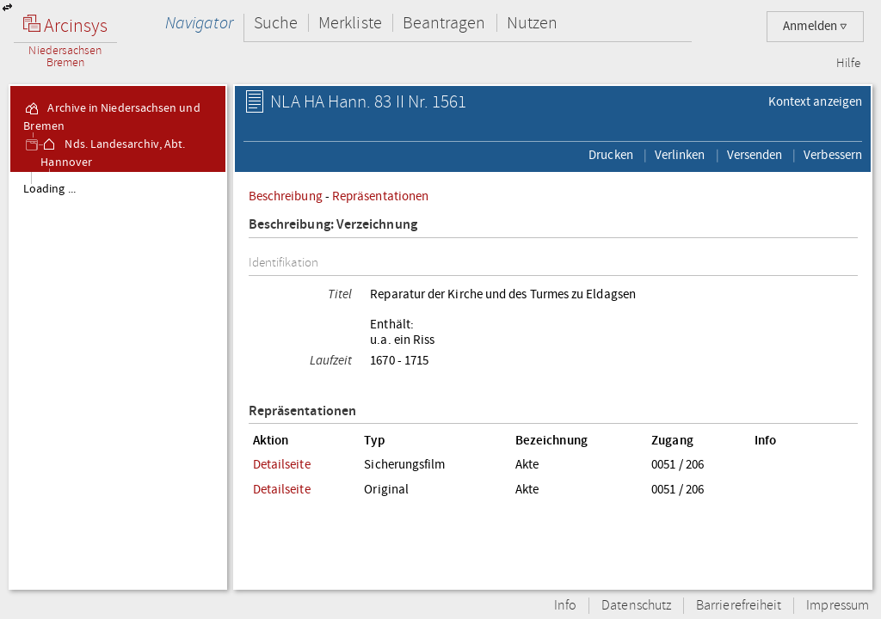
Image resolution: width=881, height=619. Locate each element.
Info (565, 606)
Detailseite (282, 464)
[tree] (117, 380)
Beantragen (444, 23)
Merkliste (350, 23)
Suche (276, 23)
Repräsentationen (380, 196)
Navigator (199, 23)
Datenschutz (636, 606)
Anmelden (815, 26)
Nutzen (532, 23)
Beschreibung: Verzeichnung (333, 225)
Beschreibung (286, 196)
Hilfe (848, 63)
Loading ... (49, 189)
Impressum (837, 606)
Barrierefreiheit (738, 606)
